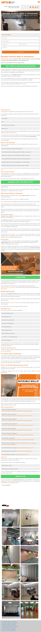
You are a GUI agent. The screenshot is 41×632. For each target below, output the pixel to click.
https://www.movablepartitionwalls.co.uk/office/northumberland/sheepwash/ (17, 410)
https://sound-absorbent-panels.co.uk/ (25, 447)
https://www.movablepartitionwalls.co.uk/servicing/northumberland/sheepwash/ (17, 434)
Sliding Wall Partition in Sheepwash (9, 624)
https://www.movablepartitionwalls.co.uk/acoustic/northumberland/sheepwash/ (17, 425)
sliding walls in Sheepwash (14, 199)
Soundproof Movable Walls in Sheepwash (10, 626)
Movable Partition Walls (6, 58)
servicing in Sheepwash (15, 302)
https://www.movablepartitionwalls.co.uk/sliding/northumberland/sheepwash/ (17, 415)
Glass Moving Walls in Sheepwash (9, 628)
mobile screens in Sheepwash (9, 287)
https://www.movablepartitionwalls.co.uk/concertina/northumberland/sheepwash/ (18, 439)
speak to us (20, 476)
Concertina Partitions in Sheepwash (9, 629)
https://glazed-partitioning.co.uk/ (22, 454)
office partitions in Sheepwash (15, 173)
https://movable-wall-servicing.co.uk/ (24, 451)
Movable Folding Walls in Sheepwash (9, 625)
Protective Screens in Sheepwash (8, 630)
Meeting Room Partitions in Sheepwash (10, 622)
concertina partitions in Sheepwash (14, 234)
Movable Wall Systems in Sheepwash (9, 621)
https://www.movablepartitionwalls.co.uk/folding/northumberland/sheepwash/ (17, 420)
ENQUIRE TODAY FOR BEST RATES (20, 182)
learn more (20, 277)
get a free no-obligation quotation (20, 66)
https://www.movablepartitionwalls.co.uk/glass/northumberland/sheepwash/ (17, 430)
